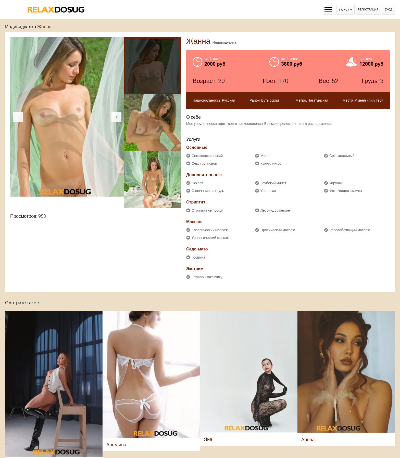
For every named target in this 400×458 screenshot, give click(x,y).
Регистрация (368, 9)
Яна (208, 439)
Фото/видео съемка (345, 191)
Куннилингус (270, 163)
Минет (265, 156)
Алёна (308, 439)
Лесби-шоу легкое (275, 210)
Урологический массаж (210, 238)
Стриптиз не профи (207, 210)
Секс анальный (342, 156)
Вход (388, 9)
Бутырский (270, 100)
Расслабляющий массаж (349, 230)
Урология (268, 191)
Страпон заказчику (207, 277)
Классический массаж (210, 230)
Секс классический (207, 156)
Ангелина (116, 444)
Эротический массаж (277, 230)
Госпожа (198, 257)
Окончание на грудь (208, 191)
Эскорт (197, 183)
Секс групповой (204, 163)
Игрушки (336, 183)
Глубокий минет (273, 183)
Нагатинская (318, 100)
